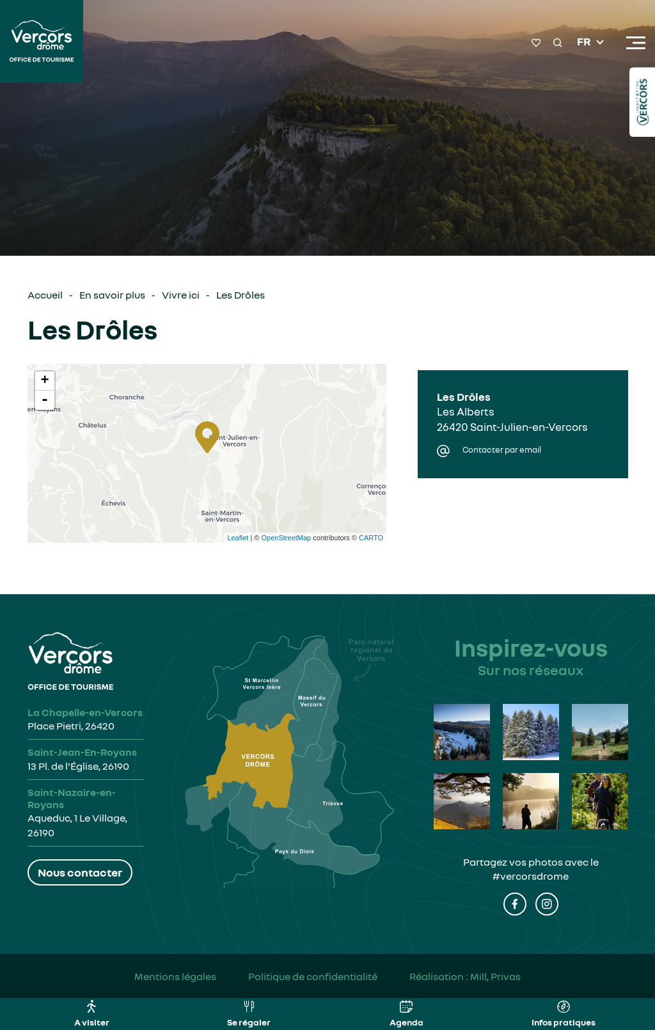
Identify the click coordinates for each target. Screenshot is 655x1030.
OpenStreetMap (287, 538)
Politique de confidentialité (312, 976)
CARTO (371, 538)
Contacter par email (501, 450)
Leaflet (237, 538)
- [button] (44, 400)
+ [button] (44, 381)
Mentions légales (175, 976)
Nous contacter (80, 872)
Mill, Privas (495, 976)
